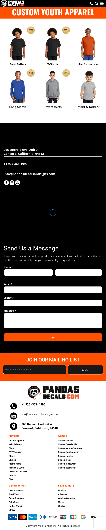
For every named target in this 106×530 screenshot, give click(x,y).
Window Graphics (66, 498)
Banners (62, 490)
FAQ (11, 479)
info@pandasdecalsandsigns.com (40, 414)
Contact (12, 475)
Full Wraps (14, 502)
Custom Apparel (16, 440)
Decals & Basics (16, 490)
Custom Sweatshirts (67, 444)
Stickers (12, 460)
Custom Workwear (66, 468)
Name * (8, 267)
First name (9, 277)
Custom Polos (64, 460)
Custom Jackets (65, 456)
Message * (10, 310)
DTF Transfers (15, 452)
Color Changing (16, 498)
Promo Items (15, 464)
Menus (12, 456)
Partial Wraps (15, 506)
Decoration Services (18, 471)
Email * (8, 284)
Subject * (9, 297)
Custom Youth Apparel (68, 452)
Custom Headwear (67, 464)
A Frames (62, 494)
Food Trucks (15, 494)
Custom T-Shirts (65, 440)
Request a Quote (16, 468)
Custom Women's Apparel (70, 448)
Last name (60, 277)
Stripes (12, 510)
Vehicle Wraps (15, 444)
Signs (11, 448)
